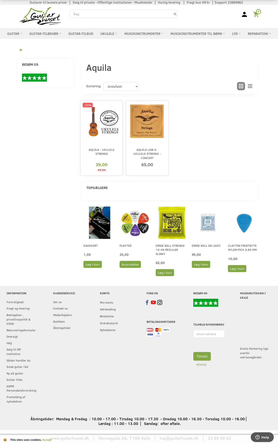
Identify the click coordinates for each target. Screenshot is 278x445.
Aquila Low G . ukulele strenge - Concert (147, 154)
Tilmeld (202, 356)
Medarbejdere (62, 315)
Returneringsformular (21, 330)
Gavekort (90, 246)
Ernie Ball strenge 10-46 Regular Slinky (170, 250)
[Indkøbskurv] (256, 14)
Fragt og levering (18, 308)
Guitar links (14, 379)
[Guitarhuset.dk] (40, 15)
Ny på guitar (15, 373)
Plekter (125, 246)
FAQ (9, 343)
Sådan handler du (18, 360)
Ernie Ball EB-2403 (206, 246)
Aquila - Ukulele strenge (101, 152)
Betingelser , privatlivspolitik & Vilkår (19, 319)
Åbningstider (62, 328)
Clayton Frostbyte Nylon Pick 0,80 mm (242, 248)
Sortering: (93, 86)
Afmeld (201, 364)
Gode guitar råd (17, 366)
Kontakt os (60, 308)
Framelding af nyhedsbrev (16, 399)
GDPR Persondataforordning (21, 388)
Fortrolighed (15, 302)
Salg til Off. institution (14, 351)
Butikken (59, 321)
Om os (57, 302)
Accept (46, 439)
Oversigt (12, 336)
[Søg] (175, 13)
